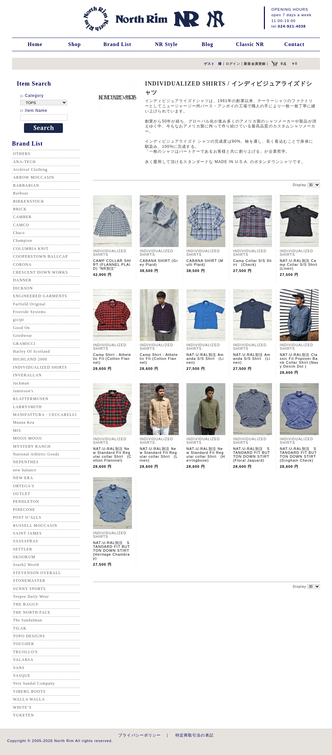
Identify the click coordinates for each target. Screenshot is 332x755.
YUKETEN (23, 715)
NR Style (166, 44)
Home (35, 44)
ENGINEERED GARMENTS (40, 296)
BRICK (20, 209)
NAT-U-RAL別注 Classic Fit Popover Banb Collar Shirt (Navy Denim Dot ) (299, 360)
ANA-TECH (24, 161)
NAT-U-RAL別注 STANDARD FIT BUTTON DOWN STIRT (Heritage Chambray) (111, 550)
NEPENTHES (26, 462)
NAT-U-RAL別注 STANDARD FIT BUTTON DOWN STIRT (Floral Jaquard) (251, 454)
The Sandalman (27, 620)
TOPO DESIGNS (29, 636)
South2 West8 (26, 564)
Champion (22, 240)
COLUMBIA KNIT (31, 248)
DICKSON (23, 288)
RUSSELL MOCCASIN (35, 525)
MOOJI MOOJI (27, 438)
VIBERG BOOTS (29, 691)
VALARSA (23, 659)
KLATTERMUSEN (30, 398)
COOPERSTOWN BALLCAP (40, 256)
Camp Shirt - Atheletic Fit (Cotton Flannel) (112, 358)
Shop (74, 44)
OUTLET (21, 493)
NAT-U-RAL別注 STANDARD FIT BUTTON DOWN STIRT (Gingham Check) (300, 454)
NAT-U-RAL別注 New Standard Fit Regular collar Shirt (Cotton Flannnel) (112, 454)
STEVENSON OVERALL (37, 573)
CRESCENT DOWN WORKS (40, 272)
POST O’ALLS (27, 517)
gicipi (18, 319)
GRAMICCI (24, 343)
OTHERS (21, 153)
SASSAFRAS (25, 541)
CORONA (22, 264)
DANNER (22, 280)
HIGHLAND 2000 (30, 359)
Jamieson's (23, 391)
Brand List (117, 44)
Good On (21, 327)
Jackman (21, 383)
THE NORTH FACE (32, 612)
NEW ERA (23, 478)
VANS (19, 668)
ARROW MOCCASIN (33, 177)
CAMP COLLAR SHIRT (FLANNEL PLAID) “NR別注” (112, 264)
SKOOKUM (24, 557)
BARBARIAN (26, 185)
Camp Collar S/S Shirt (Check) (252, 262)
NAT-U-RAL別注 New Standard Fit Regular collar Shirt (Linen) (159, 454)
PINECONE (24, 509)
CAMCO (21, 225)
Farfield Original (29, 304)
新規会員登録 (255, 63)
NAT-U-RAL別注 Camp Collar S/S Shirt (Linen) (300, 264)
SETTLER (22, 549)
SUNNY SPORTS (29, 588)
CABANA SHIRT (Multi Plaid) (204, 262)
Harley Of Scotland (31, 351)
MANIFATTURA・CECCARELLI (45, 414)
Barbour (20, 193)
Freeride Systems (29, 312)
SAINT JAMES (27, 533)
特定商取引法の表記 (194, 735)
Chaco (19, 232)
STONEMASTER (29, 580)
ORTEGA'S (23, 486)
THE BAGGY (26, 604)
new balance (24, 470)
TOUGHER (23, 644)
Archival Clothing (30, 169)
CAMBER (22, 217)
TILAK (20, 628)
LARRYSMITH (27, 407)
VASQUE (21, 675)
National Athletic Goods (36, 454)
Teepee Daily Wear (31, 596)
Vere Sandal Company (34, 683)
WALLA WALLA (29, 699)
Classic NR (250, 44)
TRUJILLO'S (25, 652)
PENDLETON (26, 501)
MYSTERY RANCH (32, 446)
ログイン (233, 63)
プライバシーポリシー (139, 735)
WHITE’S (22, 707)
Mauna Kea (23, 422)
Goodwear (22, 335)
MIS (17, 430)
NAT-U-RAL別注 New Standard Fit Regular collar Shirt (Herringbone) (205, 454)
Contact (294, 44)
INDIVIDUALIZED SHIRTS (40, 367)
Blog (207, 44)
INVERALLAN (27, 375)
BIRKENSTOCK (28, 201)
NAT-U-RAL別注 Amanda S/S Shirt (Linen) (205, 358)
